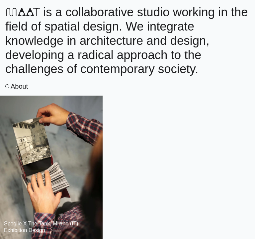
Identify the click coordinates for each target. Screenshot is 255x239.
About (16, 86)
